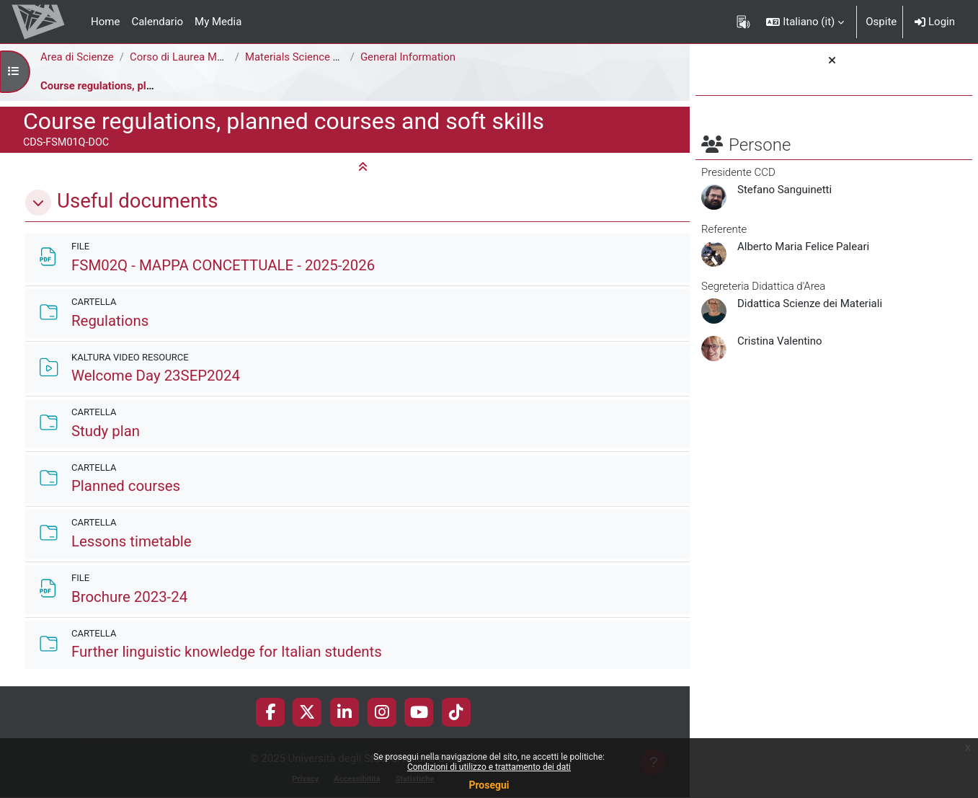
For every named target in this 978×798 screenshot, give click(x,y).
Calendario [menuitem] (157, 21)
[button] (805, 21)
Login (935, 21)
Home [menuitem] (105, 21)
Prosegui (488, 785)
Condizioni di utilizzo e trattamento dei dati (489, 767)
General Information (409, 56)
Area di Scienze (77, 56)
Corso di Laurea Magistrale (194, 56)
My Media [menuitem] (218, 21)
